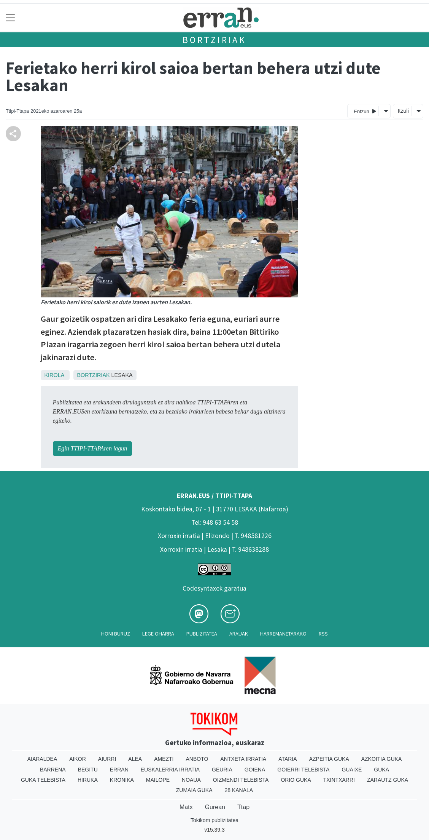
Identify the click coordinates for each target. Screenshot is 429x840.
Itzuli (403, 111)
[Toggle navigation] (10, 17)
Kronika (122, 780)
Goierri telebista (303, 770)
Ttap (243, 807)
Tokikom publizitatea (214, 820)
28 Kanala (238, 790)
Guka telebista (43, 780)
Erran (119, 770)
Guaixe (352, 770)
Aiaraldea (42, 759)
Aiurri (107, 759)
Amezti (163, 759)
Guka (381, 770)
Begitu (88, 770)
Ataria (287, 759)
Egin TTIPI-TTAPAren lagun (92, 448)
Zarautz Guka (387, 780)
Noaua (191, 780)
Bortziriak (214, 40)
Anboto (197, 759)
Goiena (255, 770)
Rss (323, 633)
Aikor (77, 759)
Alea (135, 759)
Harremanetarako (283, 633)
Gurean (215, 807)
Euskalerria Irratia (170, 770)
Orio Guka (296, 780)
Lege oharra (158, 633)
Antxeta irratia (243, 759)
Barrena (53, 770)
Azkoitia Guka (381, 759)
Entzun (365, 111)
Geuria (222, 770)
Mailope (158, 780)
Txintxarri (339, 780)
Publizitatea (201, 633)
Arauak (238, 633)
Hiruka (88, 780)
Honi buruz (115, 633)
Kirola (54, 375)
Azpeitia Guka (329, 759)
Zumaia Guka (194, 790)
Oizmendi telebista (241, 780)
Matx (186, 807)
